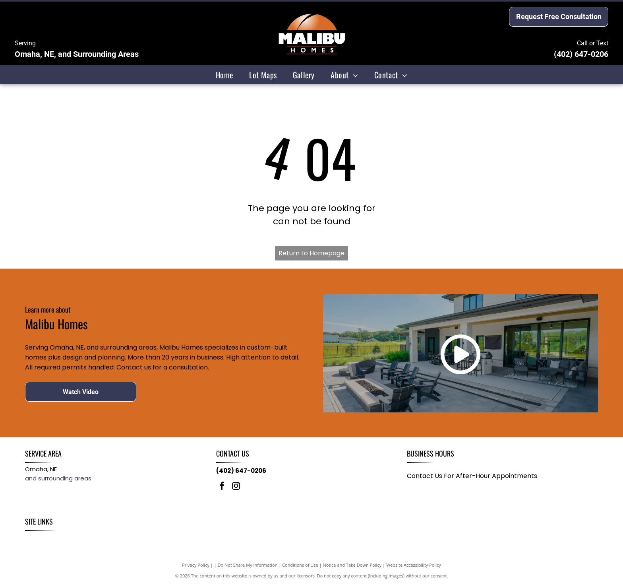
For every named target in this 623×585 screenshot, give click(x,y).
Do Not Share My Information (248, 565)
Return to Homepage (311, 253)
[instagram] (236, 487)
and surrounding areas (58, 478)
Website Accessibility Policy (413, 565)
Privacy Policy (195, 565)
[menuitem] (224, 74)
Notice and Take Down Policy (352, 565)
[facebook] (222, 487)
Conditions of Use (300, 565)
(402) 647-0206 (581, 54)
